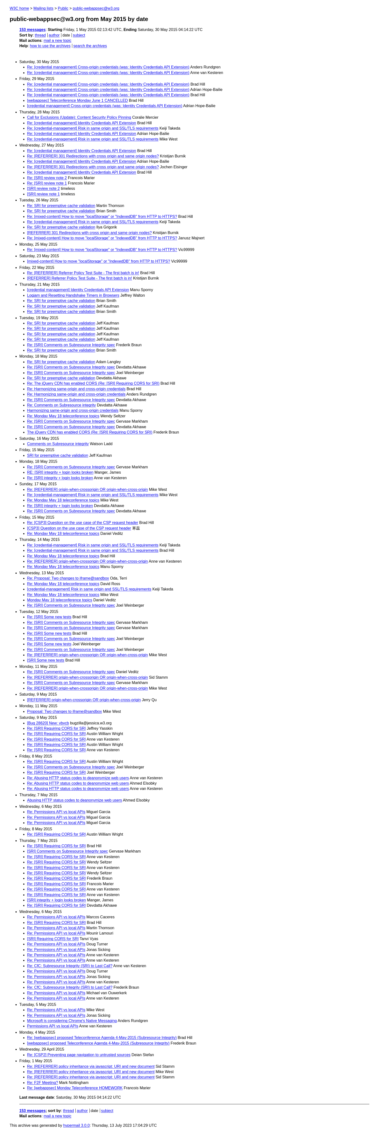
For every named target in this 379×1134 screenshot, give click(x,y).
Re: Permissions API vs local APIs (56, 812)
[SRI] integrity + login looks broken (56, 900)
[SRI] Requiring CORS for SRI (53, 939)
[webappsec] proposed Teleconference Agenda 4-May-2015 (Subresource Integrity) (98, 1043)
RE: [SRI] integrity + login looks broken (60, 472)
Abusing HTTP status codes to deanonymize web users (74, 800)
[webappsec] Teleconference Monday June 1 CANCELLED (77, 100)
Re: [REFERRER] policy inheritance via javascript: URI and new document (90, 1066)
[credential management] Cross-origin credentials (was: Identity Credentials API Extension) (104, 106)
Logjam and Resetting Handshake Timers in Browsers (73, 295)
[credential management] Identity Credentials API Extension (78, 290)
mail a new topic (57, 40)
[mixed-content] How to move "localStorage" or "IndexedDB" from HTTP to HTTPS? (98, 261)
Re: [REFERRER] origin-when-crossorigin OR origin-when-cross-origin (87, 489)
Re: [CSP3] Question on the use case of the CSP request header (82, 523)
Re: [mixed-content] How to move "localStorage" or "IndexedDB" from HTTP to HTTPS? (102, 216)
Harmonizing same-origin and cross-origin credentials (72, 410)
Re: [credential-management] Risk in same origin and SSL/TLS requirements (92, 128)
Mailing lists (43, 8)
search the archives (90, 46)
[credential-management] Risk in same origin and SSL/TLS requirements (89, 589)
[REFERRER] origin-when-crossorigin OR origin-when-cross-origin (84, 700)
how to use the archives (50, 46)
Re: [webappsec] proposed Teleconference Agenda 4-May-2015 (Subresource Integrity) (102, 1038)
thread (40, 35)
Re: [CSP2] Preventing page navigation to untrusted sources (79, 1055)
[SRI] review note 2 (43, 188)
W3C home (19, 8)
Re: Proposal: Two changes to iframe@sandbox (68, 578)
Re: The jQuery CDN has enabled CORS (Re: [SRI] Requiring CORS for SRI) (93, 383)
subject (79, 35)
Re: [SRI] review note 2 (47, 178)
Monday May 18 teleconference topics (59, 600)
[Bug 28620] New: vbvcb (48, 723)
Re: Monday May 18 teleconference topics (63, 416)
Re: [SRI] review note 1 (47, 183)
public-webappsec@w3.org (96, 8)
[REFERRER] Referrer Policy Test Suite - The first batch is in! (79, 278)
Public (63, 8)
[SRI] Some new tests (45, 660)
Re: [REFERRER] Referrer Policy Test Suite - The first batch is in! (83, 273)
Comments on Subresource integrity (58, 444)
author (54, 35)
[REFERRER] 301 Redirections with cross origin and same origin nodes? (89, 233)
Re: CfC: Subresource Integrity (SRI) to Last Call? (69, 966)
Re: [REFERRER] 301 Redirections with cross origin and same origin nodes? (93, 156)
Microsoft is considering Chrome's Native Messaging (72, 1021)
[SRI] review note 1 (43, 194)
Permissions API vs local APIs (52, 1026)
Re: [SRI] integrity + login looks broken (60, 478)
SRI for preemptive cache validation (57, 455)
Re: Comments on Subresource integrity (61, 405)
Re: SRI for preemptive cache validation (61, 206)
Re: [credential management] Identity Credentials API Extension (81, 123)
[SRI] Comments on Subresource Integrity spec (67, 851)
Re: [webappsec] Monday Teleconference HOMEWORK (75, 1088)
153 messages (32, 30)
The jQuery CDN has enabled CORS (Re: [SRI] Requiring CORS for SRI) (89, 432)
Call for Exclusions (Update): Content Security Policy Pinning (79, 117)
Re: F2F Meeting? (42, 1083)
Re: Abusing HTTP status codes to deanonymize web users (78, 778)
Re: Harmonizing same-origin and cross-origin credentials (76, 389)
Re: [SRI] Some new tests (49, 617)
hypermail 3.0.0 (76, 1125)
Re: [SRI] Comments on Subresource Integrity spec (71, 345)
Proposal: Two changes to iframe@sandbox (64, 711)
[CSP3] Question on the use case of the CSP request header (79, 528)
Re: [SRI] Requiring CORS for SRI (56, 728)
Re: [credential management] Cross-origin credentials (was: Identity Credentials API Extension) (108, 67)
